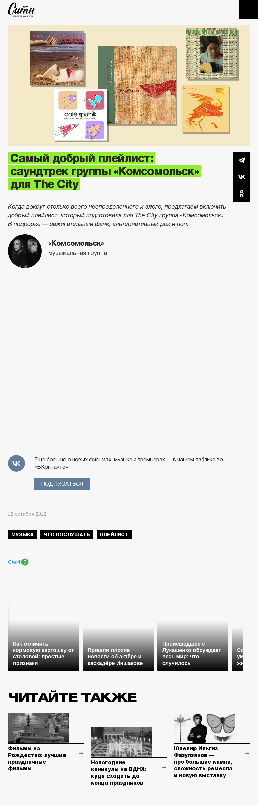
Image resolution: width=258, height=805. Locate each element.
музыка (22, 534)
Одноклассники (241, 193)
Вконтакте (241, 176)
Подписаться (62, 484)
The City (21, 9)
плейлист (114, 534)
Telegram (241, 160)
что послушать (67, 534)
